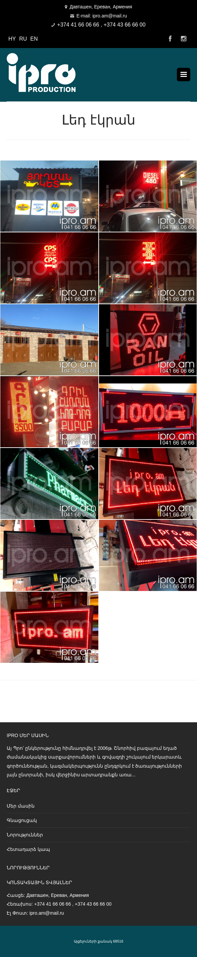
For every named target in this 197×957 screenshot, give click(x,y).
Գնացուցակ (22, 820)
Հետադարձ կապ (28, 849)
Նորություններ (25, 834)
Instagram (183, 39)
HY (12, 39)
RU (23, 39)
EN (34, 39)
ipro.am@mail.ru (47, 913)
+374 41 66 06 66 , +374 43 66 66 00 (101, 25)
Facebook (170, 39)
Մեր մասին (21, 806)
